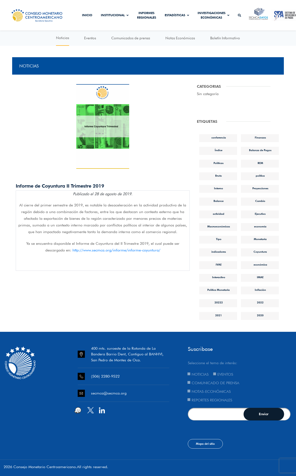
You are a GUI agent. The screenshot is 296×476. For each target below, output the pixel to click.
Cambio (260, 201)
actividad (218, 213)
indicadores (218, 251)
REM (260, 163)
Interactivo (218, 277)
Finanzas (260, 137)
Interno (218, 188)
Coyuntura (260, 251)
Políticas (219, 163)
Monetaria (260, 239)
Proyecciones (260, 188)
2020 (260, 315)
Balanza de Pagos (260, 150)
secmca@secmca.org (109, 393)
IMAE (260, 277)
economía (260, 226)
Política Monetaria (218, 290)
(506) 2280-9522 (105, 376)
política (260, 175)
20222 (218, 302)
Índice (218, 150)
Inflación (260, 290)
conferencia (218, 137)
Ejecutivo (260, 213)
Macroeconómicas (218, 226)
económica (260, 264)
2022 (260, 302)
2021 (218, 315)
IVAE (219, 264)
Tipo (218, 239)
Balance (219, 201)
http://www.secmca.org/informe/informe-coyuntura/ (116, 250)
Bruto (218, 175)
